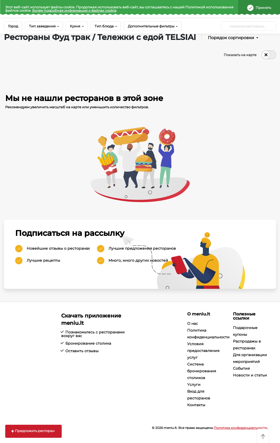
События (241, 368)
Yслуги (194, 384)
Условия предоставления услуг (203, 351)
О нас (192, 323)
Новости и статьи (250, 375)
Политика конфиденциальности (240, 428)
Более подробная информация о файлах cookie (74, 10)
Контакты (196, 405)
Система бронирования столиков (201, 371)
